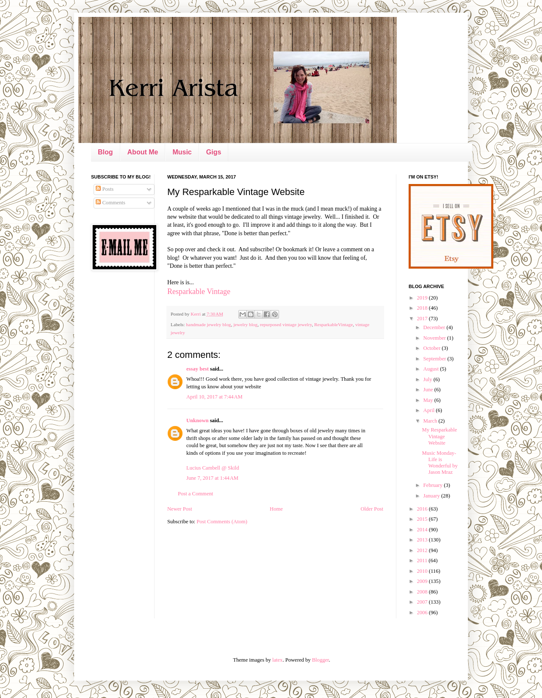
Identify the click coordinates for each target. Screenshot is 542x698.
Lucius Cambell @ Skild (212, 468)
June (428, 390)
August (431, 369)
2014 (423, 530)
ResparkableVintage (333, 324)
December (435, 327)
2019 (423, 298)
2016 (423, 509)
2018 (423, 308)
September (435, 359)
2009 (423, 581)
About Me (142, 152)
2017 (423, 319)
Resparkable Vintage (198, 291)
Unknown (197, 420)
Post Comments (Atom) (221, 522)
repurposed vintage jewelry (286, 324)
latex (277, 660)
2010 (423, 571)
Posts (104, 189)
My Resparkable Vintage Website (439, 436)
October (432, 348)
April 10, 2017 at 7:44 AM (214, 397)
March (431, 421)
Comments (110, 203)
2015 (423, 519)
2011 (423, 560)
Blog (105, 152)
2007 (423, 602)
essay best (197, 369)
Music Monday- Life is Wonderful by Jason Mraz (439, 462)
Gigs (213, 152)
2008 (423, 592)
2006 (423, 613)
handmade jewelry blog (208, 324)
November (435, 338)
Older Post (371, 509)
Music (181, 152)
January (432, 496)
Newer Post (179, 509)
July (428, 379)
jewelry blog (245, 324)
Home (276, 509)
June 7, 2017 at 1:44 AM (212, 478)
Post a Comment (195, 494)
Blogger (320, 660)
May (428, 400)
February (433, 485)
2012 (423, 550)
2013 (423, 540)
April (429, 410)
